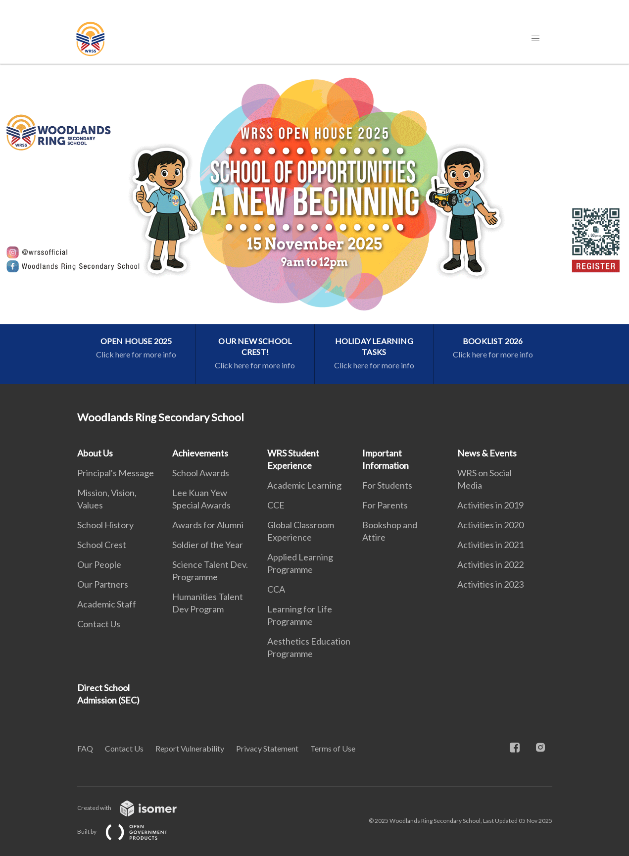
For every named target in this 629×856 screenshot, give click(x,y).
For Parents (385, 505)
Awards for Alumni (207, 524)
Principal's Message (115, 472)
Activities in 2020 (490, 524)
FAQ (85, 748)
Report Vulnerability (189, 748)
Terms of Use (332, 748)
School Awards (200, 472)
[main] (314, 224)
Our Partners (102, 584)
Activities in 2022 (490, 564)
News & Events (487, 453)
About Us (95, 453)
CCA (276, 589)
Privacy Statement (267, 748)
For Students (387, 485)
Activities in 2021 (490, 544)
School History (105, 524)
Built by (130, 831)
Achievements (200, 453)
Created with (135, 807)
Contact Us (98, 623)
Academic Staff (106, 604)
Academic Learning (304, 485)
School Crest (101, 544)
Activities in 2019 (490, 505)
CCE (276, 505)
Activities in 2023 (490, 584)
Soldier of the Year (207, 544)
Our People (99, 564)
